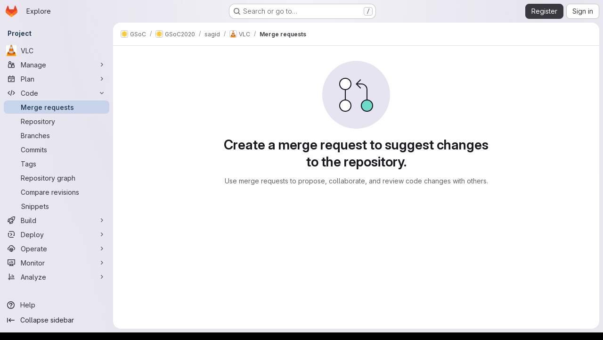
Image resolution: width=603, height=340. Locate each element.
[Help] (56, 305)
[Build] (56, 220)
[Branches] (56, 135)
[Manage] (56, 64)
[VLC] (56, 50)
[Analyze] (56, 276)
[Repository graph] (56, 177)
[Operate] (56, 248)
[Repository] (56, 121)
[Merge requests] (56, 107)
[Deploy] (56, 234)
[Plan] (56, 78)
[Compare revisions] (56, 192)
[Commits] (56, 149)
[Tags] (56, 163)
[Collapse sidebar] (56, 320)
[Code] (56, 93)
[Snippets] (56, 206)
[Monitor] (56, 262)
